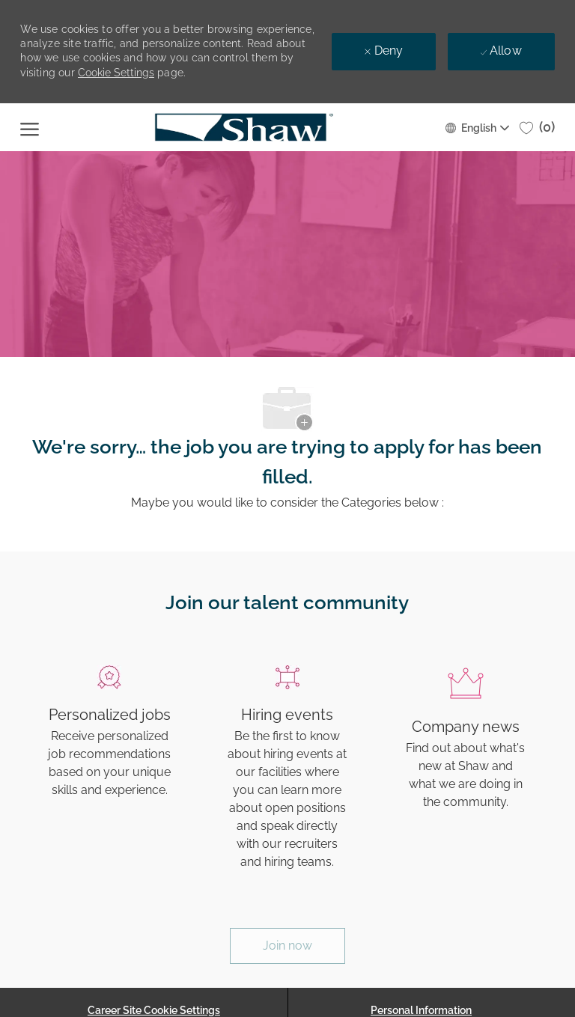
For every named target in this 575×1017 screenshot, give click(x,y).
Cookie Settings (116, 73)
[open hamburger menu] (29, 126)
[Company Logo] (243, 127)
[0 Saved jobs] (537, 127)
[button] (476, 127)
